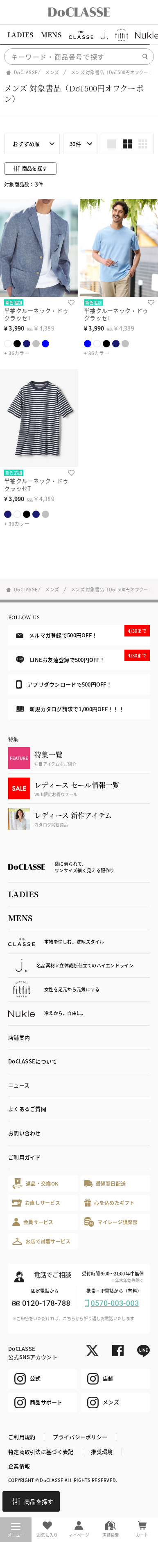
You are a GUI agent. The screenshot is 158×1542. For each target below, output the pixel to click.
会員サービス (33, 1222)
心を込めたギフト (109, 1203)
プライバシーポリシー (80, 1437)
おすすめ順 (26, 144)
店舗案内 (19, 1037)
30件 (75, 144)
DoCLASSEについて (32, 1061)
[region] (79, 35)
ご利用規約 (21, 1437)
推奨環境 (102, 1451)
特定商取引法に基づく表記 (40, 1451)
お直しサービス (36, 1203)
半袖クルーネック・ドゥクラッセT (36, 314)
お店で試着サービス (41, 1241)
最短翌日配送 (105, 1183)
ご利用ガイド (24, 1157)
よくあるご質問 (27, 1109)
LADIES (20, 34)
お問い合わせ (24, 1133)
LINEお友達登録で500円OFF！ (83, 657)
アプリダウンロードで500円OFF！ (64, 684)
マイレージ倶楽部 (111, 1222)
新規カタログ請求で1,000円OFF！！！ (70, 709)
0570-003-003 (115, 1303)
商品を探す (32, 1501)
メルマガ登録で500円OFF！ (83, 632)
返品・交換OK (35, 1183)
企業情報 (19, 1466)
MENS (51, 34)
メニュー (15, 1530)
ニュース (18, 1085)
